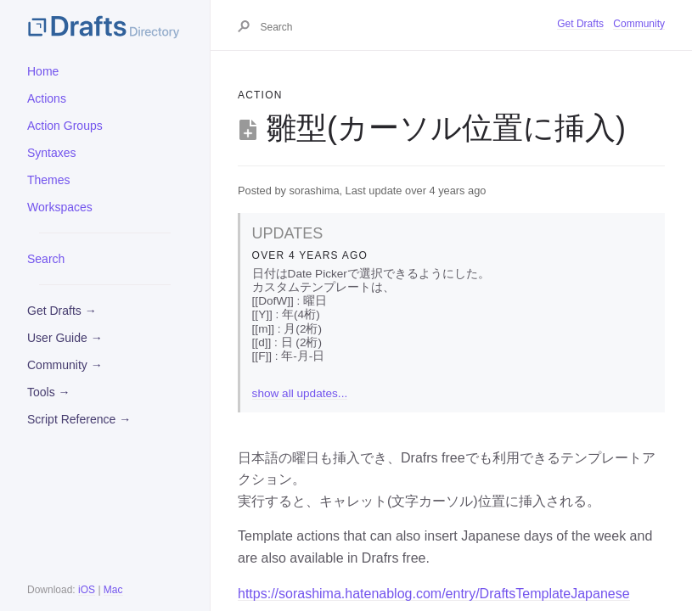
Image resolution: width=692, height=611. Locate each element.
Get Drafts (580, 24)
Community (639, 24)
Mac (113, 590)
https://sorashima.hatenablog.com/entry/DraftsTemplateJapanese (434, 593)
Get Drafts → (62, 310)
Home (43, 71)
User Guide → (65, 338)
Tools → (48, 392)
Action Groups (65, 125)
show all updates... (300, 393)
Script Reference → (79, 419)
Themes (48, 180)
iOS (86, 590)
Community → (65, 365)
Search (46, 259)
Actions (46, 98)
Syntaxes (51, 153)
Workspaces (60, 207)
